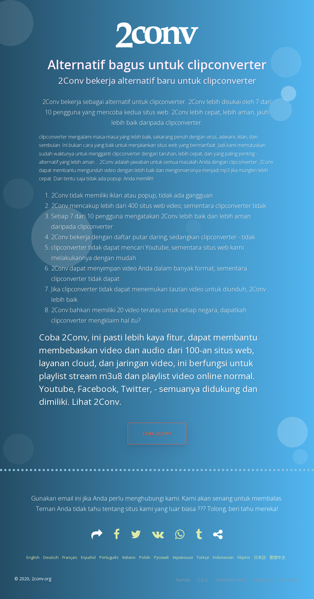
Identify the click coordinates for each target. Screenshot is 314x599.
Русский (161, 557)
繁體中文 (277, 557)
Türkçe (203, 557)
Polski (144, 557)
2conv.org (41, 579)
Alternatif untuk (231, 580)
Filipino (243, 557)
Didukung (263, 580)
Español (88, 557)
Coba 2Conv (157, 433)
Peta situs (290, 580)
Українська (182, 557)
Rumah (183, 580)
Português (109, 557)
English (33, 557)
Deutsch (51, 557)
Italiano (129, 557)
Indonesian (223, 557)
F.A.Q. (203, 580)
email (66, 498)
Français (69, 557)
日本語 (260, 557)
